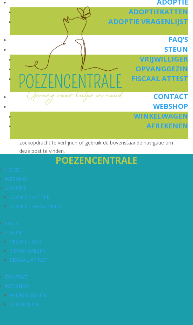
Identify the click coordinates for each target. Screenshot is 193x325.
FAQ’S (11, 223)
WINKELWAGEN (28, 295)
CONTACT (16, 277)
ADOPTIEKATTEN (30, 197)
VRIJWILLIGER (25, 241)
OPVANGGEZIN (27, 250)
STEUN (13, 232)
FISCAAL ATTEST (29, 259)
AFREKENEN (24, 304)
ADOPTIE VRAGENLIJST (36, 206)
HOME (12, 170)
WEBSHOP (17, 286)
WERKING (16, 179)
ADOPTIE (15, 188)
